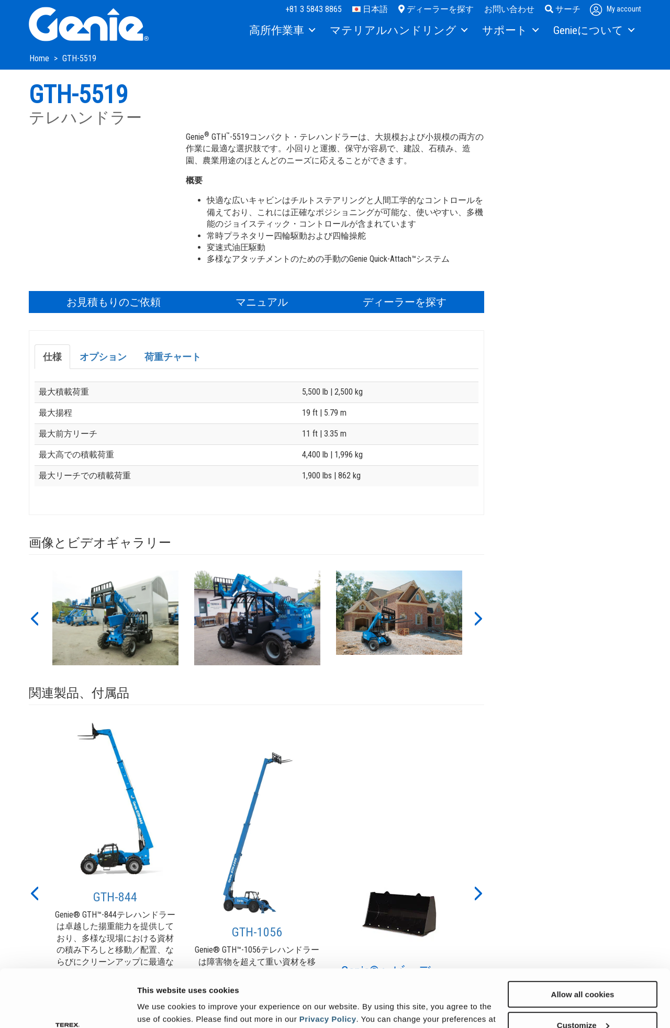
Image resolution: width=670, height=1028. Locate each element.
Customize (583, 971)
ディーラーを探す (436, 9)
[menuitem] (281, 31)
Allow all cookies (583, 940)
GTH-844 (115, 897)
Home (40, 58)
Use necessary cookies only (582, 1002)
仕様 (52, 356)
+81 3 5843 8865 (313, 9)
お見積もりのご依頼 (113, 302)
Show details (161, 1006)
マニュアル (262, 302)
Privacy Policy (327, 964)
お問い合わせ (509, 9)
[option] (115, 618)
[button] (34, 617)
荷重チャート (172, 356)
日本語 (370, 9)
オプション (103, 356)
